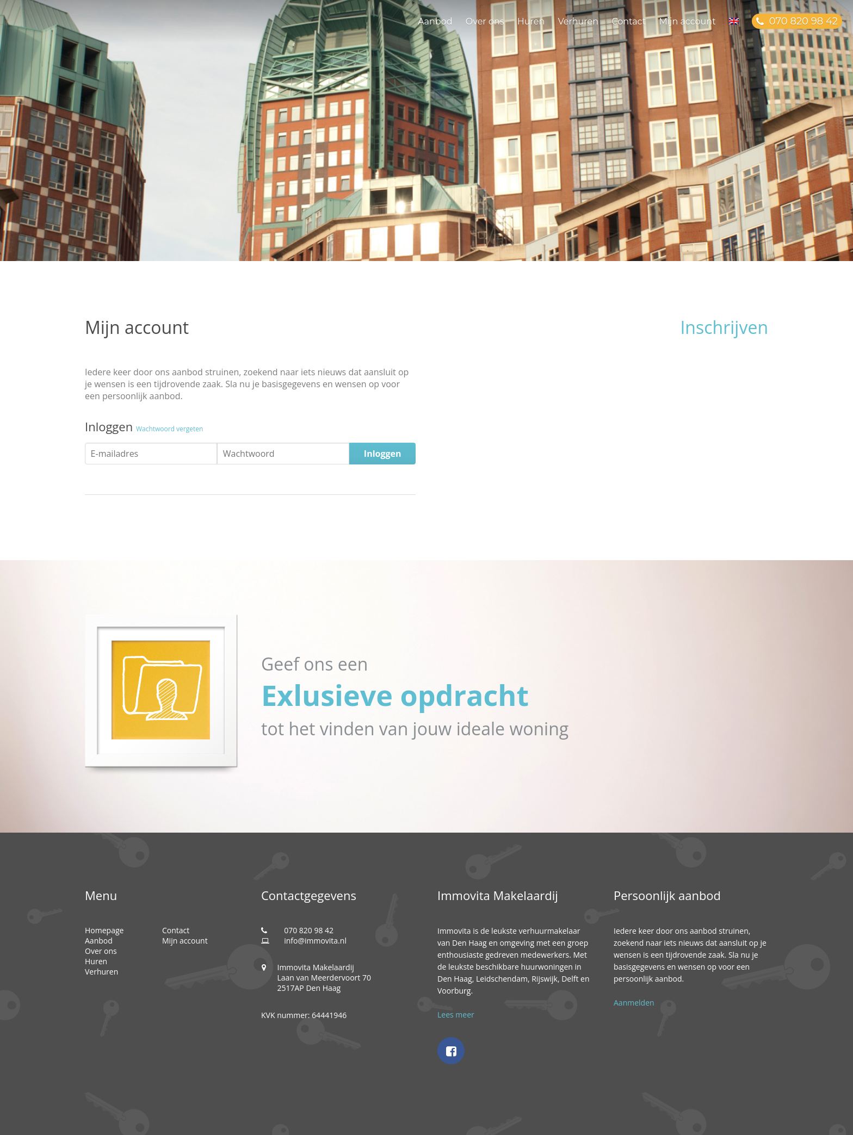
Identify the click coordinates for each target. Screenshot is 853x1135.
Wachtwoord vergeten (169, 428)
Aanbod (435, 21)
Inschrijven (724, 327)
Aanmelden (634, 1002)
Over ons (485, 21)
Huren (531, 21)
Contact (628, 21)
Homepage (104, 930)
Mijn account (687, 21)
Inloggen (382, 454)
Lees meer (455, 1014)
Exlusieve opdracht (395, 694)
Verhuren (578, 21)
